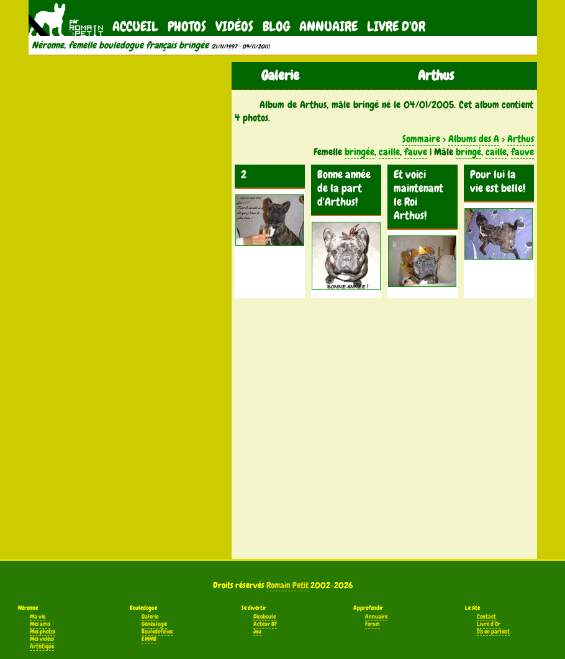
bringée (359, 151)
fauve (415, 151)
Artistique (42, 646)
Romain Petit (287, 585)
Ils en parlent (493, 631)
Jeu (257, 631)
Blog (276, 26)
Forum (372, 624)
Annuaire (328, 26)
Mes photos (42, 631)
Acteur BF (265, 624)
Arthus (520, 138)
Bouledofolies (157, 631)
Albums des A (473, 138)
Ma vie (37, 616)
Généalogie (154, 624)
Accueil (135, 26)
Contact (486, 616)
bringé (468, 151)
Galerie (150, 616)
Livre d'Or (396, 26)
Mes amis (40, 624)
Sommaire (421, 138)
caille (389, 151)
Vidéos (234, 26)
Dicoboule (264, 616)
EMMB (149, 639)
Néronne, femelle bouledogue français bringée (120, 45)
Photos (187, 26)
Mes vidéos (42, 639)
